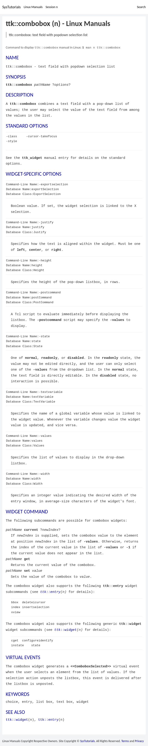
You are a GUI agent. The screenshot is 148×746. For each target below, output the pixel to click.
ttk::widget (65, 629)
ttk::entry (50, 591)
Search (141, 7)
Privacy (139, 741)
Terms (125, 741)
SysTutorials (11, 7)
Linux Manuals (33, 7)
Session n (52, 7)
